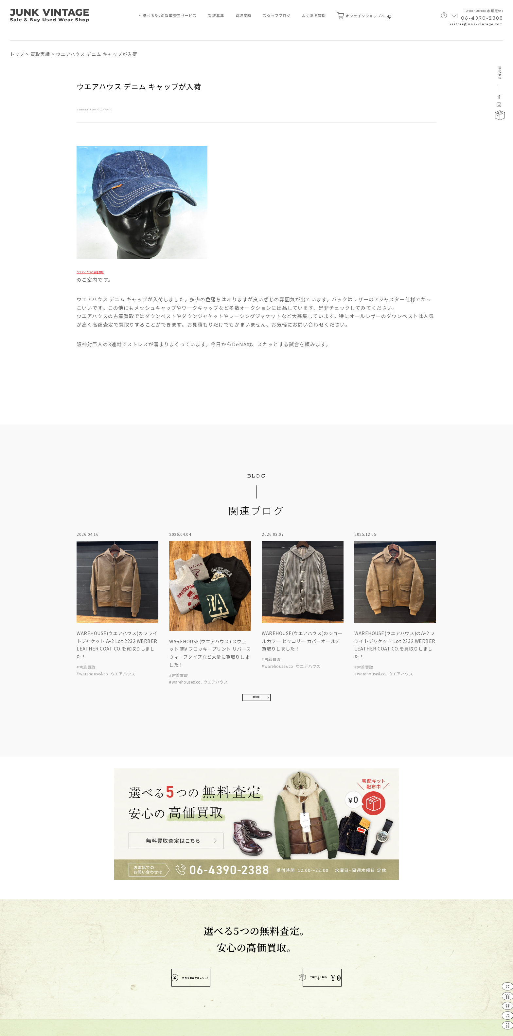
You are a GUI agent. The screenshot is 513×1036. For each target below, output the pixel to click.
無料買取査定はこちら (208, 836)
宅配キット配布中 (296, 837)
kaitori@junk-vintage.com (476, 24)
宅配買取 (499, 946)
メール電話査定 (499, 964)
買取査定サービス (26, 901)
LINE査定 (499, 1002)
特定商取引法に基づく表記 (77, 1027)
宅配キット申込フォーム (82, 972)
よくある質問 (314, 15)
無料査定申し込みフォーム (84, 960)
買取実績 (243, 15)
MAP (245, 957)
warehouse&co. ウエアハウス (115, 108)
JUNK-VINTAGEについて (32, 972)
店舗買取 (20, 937)
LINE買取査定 (24, 949)
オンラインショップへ (364, 15)
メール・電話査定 (28, 925)
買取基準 (216, 15)
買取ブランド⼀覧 (76, 937)
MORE (256, 629)
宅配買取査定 (24, 913)
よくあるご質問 (74, 949)
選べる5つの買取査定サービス (170, 15)
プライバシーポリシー (28, 1027)
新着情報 (68, 925)
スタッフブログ (277, 15)
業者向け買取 (24, 960)
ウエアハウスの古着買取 (105, 271)
